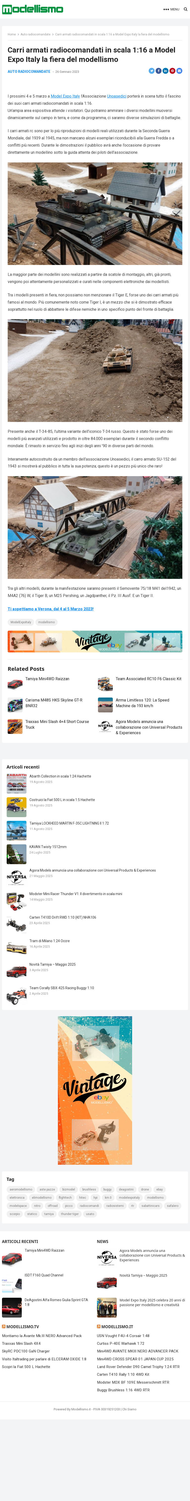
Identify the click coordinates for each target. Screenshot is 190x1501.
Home (12, 35)
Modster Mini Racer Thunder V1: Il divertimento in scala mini (76, 1067)
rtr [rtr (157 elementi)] (132, 1379)
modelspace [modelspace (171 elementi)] (18, 1379)
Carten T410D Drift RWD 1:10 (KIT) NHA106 (63, 1090)
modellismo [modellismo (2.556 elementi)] (155, 1371)
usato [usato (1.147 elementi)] (90, 1388)
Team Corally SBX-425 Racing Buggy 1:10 (62, 1161)
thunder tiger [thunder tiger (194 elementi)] (70, 1388)
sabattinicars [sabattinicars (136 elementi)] (151, 1379)
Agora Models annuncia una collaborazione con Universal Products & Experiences (141, 747)
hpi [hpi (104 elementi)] (96, 1371)
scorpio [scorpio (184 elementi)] (15, 1388)
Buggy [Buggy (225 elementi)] (108, 1363)
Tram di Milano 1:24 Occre (50, 1114)
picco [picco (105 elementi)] (69, 1379)
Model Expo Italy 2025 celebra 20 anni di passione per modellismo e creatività (152, 1476)
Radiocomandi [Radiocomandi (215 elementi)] (89, 1379)
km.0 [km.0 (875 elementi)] (108, 1371)
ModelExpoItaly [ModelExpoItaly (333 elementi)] (129, 1371)
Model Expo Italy (65, 118)
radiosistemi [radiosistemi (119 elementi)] (115, 1379)
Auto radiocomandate (36, 35)
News (102, 1415)
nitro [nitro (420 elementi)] (37, 1379)
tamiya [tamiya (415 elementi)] (49, 1388)
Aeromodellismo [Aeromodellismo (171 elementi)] (21, 1363)
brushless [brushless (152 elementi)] (89, 1363)
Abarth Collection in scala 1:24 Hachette (61, 949)
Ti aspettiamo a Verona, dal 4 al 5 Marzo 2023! (51, 629)
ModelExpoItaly (21, 643)
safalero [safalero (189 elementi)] (173, 1379)
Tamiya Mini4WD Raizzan (48, 699)
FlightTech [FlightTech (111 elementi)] (65, 1371)
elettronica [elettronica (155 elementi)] (17, 1371)
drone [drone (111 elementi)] (145, 1363)
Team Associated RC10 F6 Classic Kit (148, 699)
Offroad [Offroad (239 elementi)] (53, 1379)
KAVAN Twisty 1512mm (48, 1020)
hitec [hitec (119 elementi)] (82, 1371)
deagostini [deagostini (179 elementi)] (126, 1363)
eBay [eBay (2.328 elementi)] (160, 1363)
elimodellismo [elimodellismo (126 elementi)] (42, 1371)
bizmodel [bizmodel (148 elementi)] (69, 1363)
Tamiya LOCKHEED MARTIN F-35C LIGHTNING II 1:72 (69, 996)
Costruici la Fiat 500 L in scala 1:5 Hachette (62, 973)
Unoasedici (117, 118)
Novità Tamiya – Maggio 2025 (53, 1137)
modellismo (47, 643)
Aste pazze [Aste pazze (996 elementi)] (47, 1363)
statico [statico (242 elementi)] (32, 1388)
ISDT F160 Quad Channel (44, 1449)
